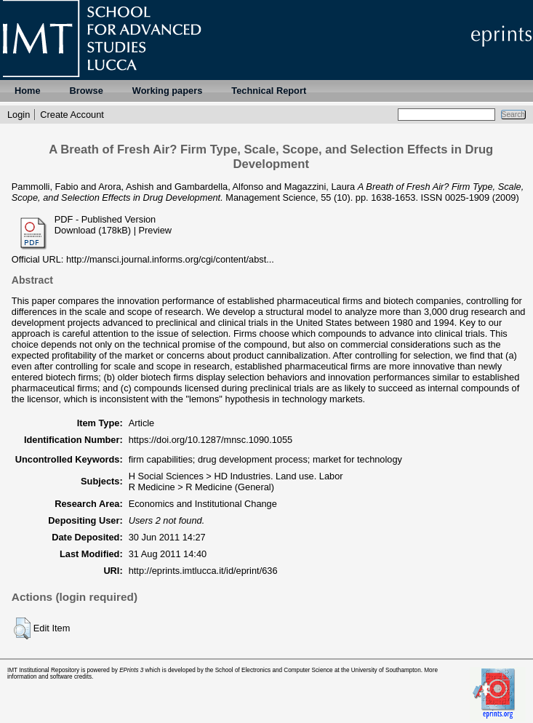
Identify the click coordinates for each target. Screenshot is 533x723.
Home (28, 90)
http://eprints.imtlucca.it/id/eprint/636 (203, 570)
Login (18, 114)
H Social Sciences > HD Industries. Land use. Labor (236, 476)
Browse (86, 90)
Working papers (167, 90)
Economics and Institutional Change (203, 503)
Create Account (72, 114)
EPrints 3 (131, 670)
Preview (155, 230)
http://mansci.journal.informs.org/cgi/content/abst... (170, 259)
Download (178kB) (93, 230)
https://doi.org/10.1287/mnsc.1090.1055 (211, 439)
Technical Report (268, 90)
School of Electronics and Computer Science (274, 670)
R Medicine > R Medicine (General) (201, 487)
